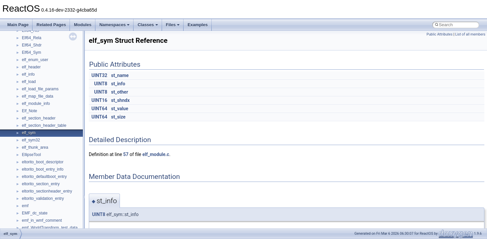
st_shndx (120, 100)
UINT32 (99, 75)
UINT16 (99, 100)
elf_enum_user (35, 59)
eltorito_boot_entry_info (42, 169)
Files (173, 24)
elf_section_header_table (44, 125)
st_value (119, 108)
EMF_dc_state (34, 213)
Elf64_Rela (31, 38)
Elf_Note (29, 111)
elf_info (28, 74)
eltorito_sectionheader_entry (47, 191)
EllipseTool (31, 154)
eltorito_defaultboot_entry (44, 176)
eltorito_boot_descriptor (42, 162)
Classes (147, 24)
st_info (118, 83)
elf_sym (28, 132)
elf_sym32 (31, 140)
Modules (82, 24)
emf (25, 205)
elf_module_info (36, 103)
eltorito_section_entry (41, 184)
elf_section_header (38, 118)
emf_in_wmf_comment (42, 220)
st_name (120, 75)
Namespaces (114, 24)
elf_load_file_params (40, 89)
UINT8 (100, 83)
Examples (198, 24)
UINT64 (99, 108)
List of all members (470, 34)
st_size (118, 117)
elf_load (29, 81)
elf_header (31, 67)
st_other (119, 92)
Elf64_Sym (31, 52)
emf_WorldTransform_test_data (50, 227)
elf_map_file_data (37, 96)
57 (126, 154)
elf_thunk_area (35, 147)
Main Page (17, 24)
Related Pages (51, 24)
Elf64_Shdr (31, 45)
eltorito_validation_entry (43, 198)
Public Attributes (439, 34)
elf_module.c (155, 154)
